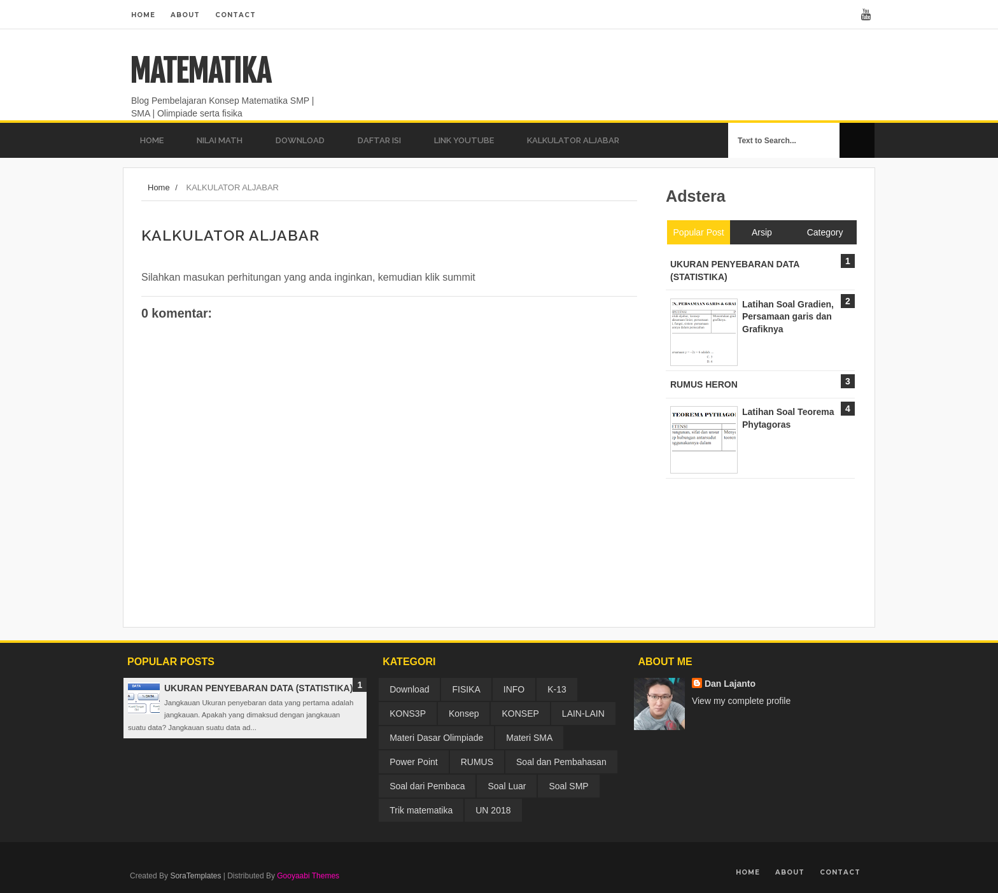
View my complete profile (741, 701)
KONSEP (520, 713)
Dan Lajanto (730, 684)
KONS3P (408, 713)
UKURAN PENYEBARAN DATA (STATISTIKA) (258, 688)
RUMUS (477, 762)
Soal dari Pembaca (427, 786)
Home (143, 15)
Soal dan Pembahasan (561, 762)
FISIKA (466, 689)
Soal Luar (507, 786)
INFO (513, 689)
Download (409, 689)
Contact (235, 15)
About (185, 15)
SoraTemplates (195, 875)
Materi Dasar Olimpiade (436, 738)
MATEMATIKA (200, 71)
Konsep (464, 713)
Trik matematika (421, 810)
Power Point (413, 762)
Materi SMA (529, 738)
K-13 (556, 689)
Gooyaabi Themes (308, 875)
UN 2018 (492, 810)
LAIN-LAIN (583, 713)
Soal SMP (568, 786)
